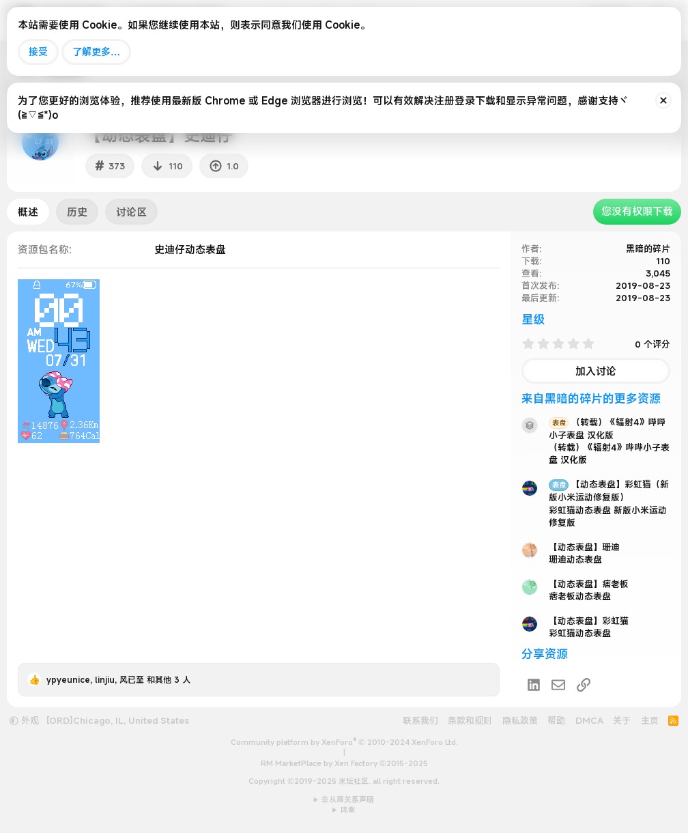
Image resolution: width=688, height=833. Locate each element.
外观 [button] (24, 720)
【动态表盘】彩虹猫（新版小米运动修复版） (609, 490)
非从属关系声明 (347, 799)
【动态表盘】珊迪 (584, 547)
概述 (28, 211)
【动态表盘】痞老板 (589, 584)
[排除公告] (663, 100)
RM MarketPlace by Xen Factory (344, 763)
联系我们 (420, 720)
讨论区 (131, 211)
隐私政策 (520, 720)
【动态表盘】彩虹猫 (589, 621)
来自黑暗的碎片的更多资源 (591, 398)
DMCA (589, 720)
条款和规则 (470, 720)
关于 (622, 720)
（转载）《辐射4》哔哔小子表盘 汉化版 (607, 428)
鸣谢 (348, 810)
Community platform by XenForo (344, 742)
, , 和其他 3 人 (118, 679)
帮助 (556, 720)
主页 (650, 720)
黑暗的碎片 (648, 248)
